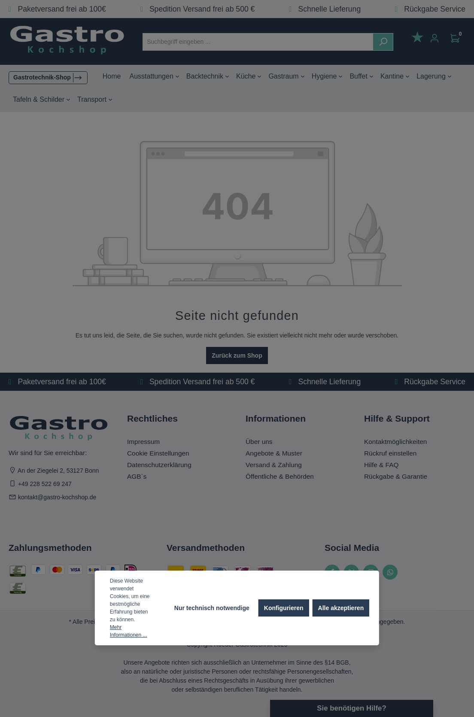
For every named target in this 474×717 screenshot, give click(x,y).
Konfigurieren (284, 608)
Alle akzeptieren (341, 608)
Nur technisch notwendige (211, 608)
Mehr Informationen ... (128, 631)
